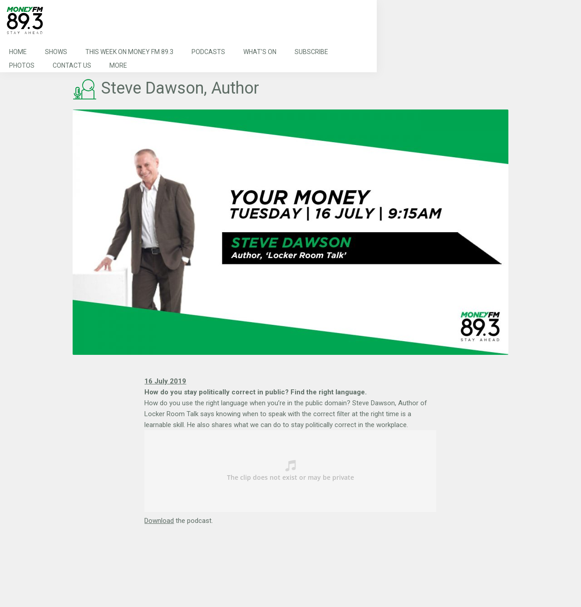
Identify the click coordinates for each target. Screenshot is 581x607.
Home (18, 51)
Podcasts (208, 51)
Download (159, 521)
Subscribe (311, 51)
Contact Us (72, 65)
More (118, 65)
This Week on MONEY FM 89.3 (129, 51)
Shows (56, 51)
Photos (21, 65)
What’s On (259, 51)
